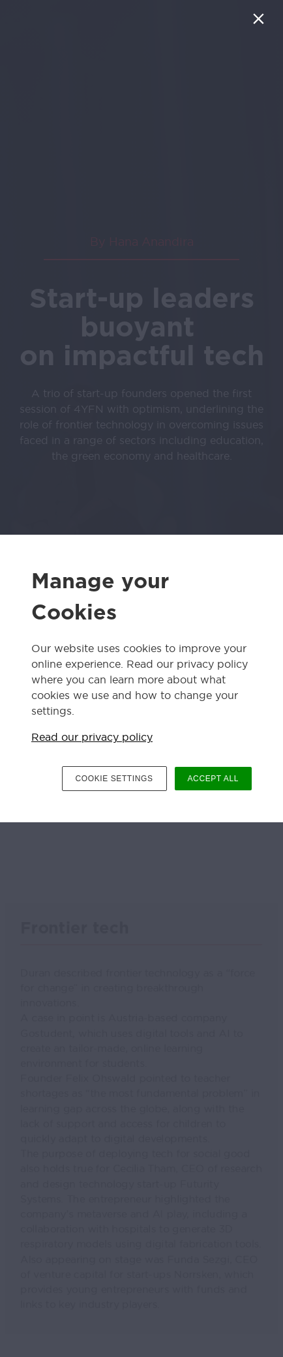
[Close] (261, 22)
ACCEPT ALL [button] (213, 778)
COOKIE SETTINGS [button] (114, 778)
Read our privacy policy (92, 737)
